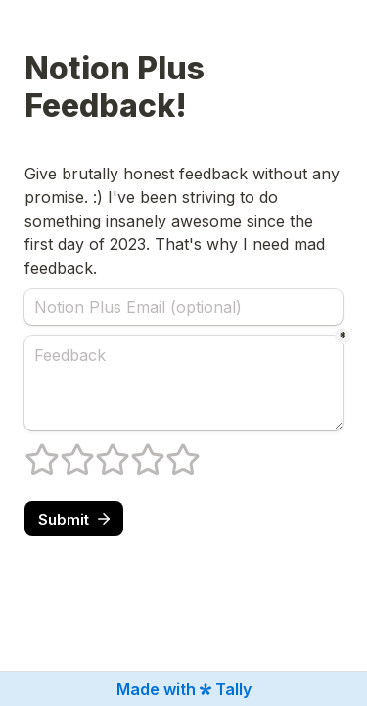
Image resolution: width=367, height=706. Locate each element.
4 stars (135, 451)
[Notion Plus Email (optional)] (183, 307)
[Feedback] (183, 383)
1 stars (29, 451)
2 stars (64, 451)
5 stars (170, 451)
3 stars (100, 451)
